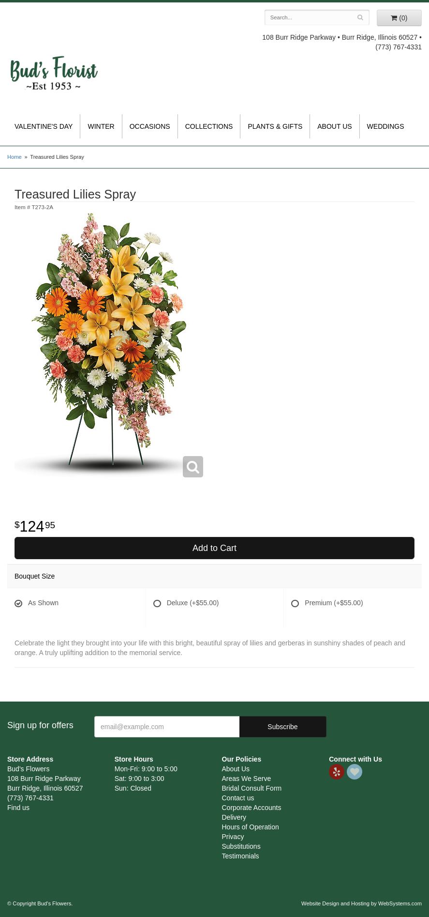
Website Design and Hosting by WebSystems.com (361, 903)
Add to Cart (214, 548)
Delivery (234, 817)
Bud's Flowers (53, 62)
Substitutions (241, 846)
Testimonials (240, 856)
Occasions (150, 126)
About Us (334, 126)
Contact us (238, 798)
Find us (18, 807)
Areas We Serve (246, 778)
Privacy (233, 837)
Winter (101, 126)
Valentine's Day (44, 126)
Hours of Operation (250, 827)
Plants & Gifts (275, 126)
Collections (209, 126)
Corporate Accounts (251, 807)
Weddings (385, 126)
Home (14, 157)
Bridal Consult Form (252, 788)
